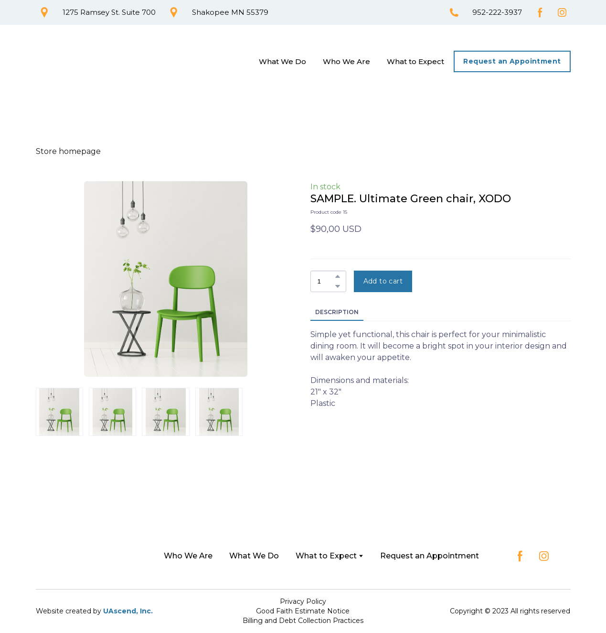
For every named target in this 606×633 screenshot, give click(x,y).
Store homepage (68, 151)
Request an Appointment (429, 555)
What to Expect (415, 61)
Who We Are (346, 61)
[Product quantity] (326, 281)
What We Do (282, 61)
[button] (44, 12)
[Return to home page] (81, 61)
